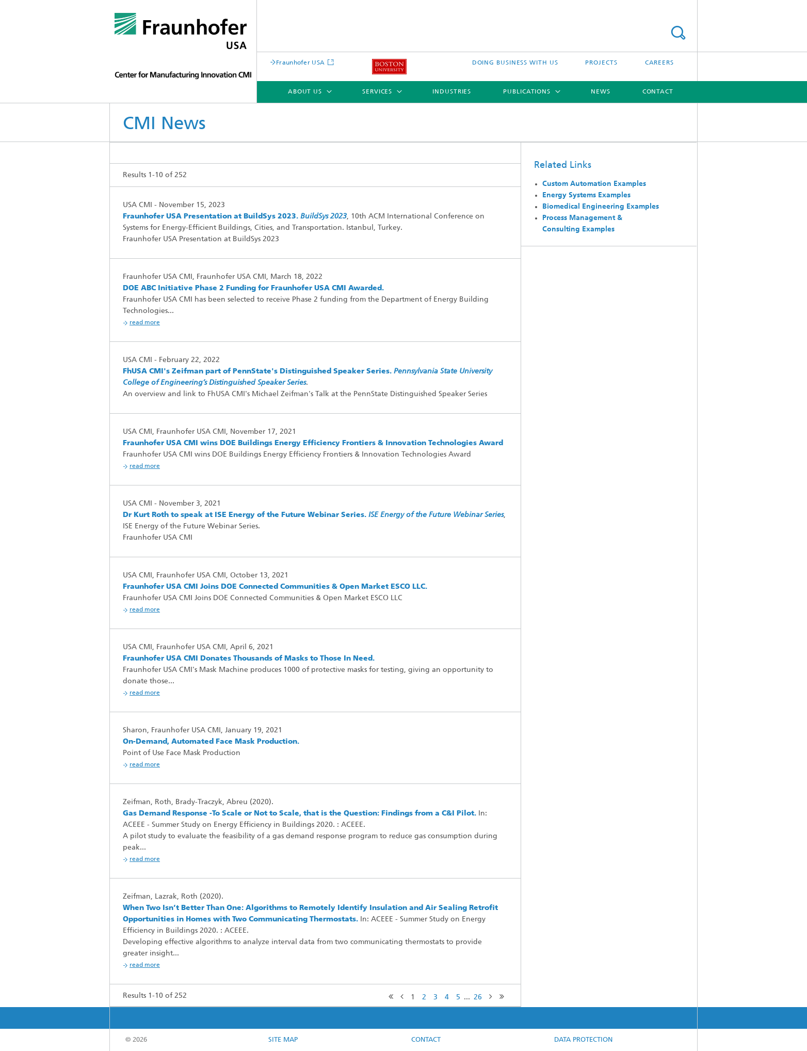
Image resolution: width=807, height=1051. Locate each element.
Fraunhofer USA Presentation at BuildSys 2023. (210, 217)
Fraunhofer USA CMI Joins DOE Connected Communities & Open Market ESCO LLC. (275, 587)
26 (478, 997)
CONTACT (426, 1040)
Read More (145, 323)
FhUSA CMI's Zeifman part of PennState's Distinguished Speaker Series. (257, 371)
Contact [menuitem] (657, 92)
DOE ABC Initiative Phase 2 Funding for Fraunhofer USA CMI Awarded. (253, 288)
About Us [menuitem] (305, 92)
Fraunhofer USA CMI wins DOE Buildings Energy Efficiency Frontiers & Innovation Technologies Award (313, 443)
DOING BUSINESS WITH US (515, 63)
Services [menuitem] (377, 92)
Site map (283, 1040)
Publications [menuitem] (527, 92)
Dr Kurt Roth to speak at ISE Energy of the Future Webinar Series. (244, 515)
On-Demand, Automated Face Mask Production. (211, 742)
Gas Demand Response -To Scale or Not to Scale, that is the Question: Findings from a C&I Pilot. (299, 814)
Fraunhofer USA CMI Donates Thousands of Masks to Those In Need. (249, 659)
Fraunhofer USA (300, 63)
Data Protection (583, 1040)
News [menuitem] (600, 92)
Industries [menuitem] (451, 92)
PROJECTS (601, 63)
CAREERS (659, 63)
